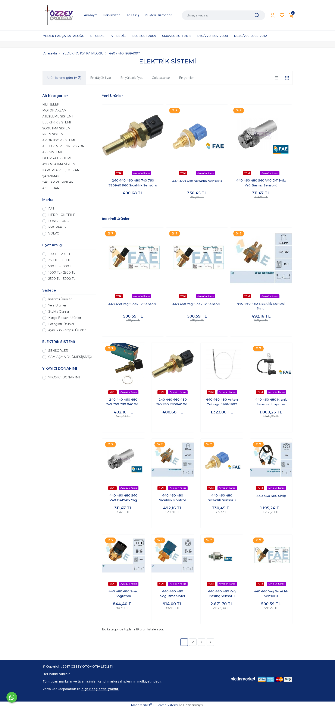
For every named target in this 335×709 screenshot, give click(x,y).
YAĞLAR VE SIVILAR (57, 182)
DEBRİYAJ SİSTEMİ (56, 158)
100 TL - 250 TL (59, 254)
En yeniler (186, 78)
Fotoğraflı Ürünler (61, 324)
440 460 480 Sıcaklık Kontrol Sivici (261, 306)
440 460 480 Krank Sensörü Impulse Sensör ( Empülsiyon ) (271, 402)
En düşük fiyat (100, 78)
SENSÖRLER (58, 351)
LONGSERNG (58, 221)
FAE (51, 209)
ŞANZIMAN (51, 176)
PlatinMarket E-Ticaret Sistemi (154, 705)
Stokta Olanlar (58, 311)
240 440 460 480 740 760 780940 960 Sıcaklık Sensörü (133, 182)
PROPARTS (57, 227)
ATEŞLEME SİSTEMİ (57, 116)
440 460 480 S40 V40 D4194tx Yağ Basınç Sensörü (261, 182)
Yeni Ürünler (57, 305)
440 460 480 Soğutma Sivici (172, 593)
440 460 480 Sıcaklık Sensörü (197, 181)
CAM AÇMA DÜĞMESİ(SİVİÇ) (70, 357)
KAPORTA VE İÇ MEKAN (60, 170)
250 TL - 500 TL (59, 260)
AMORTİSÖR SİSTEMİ (58, 140)
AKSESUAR (50, 188)
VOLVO (53, 233)
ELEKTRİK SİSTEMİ (56, 122)
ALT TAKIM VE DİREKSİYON (63, 146)
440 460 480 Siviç (271, 496)
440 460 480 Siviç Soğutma (123, 593)
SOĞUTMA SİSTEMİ (57, 128)
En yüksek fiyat (131, 78)
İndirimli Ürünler (60, 299)
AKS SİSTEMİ (52, 152)
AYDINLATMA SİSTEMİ (59, 164)
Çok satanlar (161, 78)
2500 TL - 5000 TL (61, 279)
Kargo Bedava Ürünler (64, 318)
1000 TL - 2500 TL (61, 272)
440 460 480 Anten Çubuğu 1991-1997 (222, 401)
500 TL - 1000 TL (60, 266)
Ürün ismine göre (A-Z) (64, 78)
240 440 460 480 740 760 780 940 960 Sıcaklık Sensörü (123, 402)
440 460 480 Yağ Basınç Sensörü (222, 593)
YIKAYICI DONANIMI (64, 377)
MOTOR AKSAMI (55, 110)
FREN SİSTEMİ (53, 134)
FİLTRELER (50, 104)
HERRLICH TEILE (61, 215)
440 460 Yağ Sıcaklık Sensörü (132, 304)
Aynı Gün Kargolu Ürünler (67, 330)
